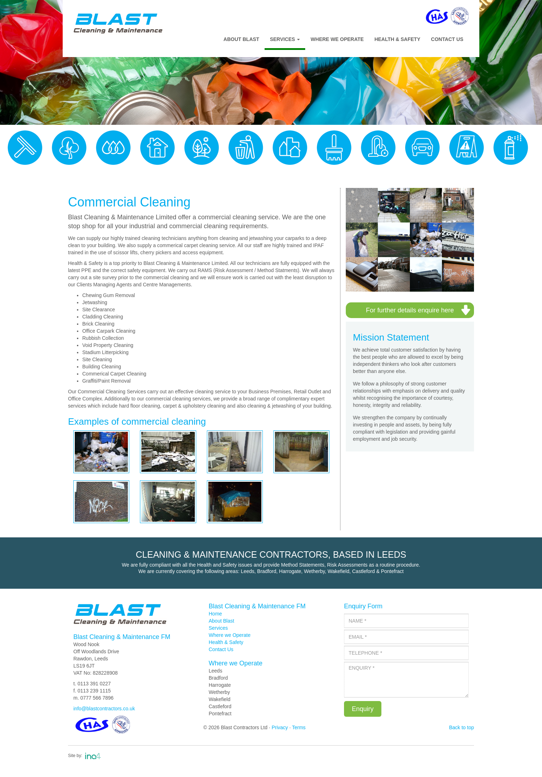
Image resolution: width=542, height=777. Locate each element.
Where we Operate (230, 635)
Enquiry (363, 708)
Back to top (461, 727)
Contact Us (447, 39)
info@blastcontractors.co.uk (104, 708)
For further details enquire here (410, 310)
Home (215, 614)
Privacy (280, 727)
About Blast (241, 39)
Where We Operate (337, 39)
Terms (299, 727)
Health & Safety (397, 39)
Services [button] (285, 39)
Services (218, 628)
